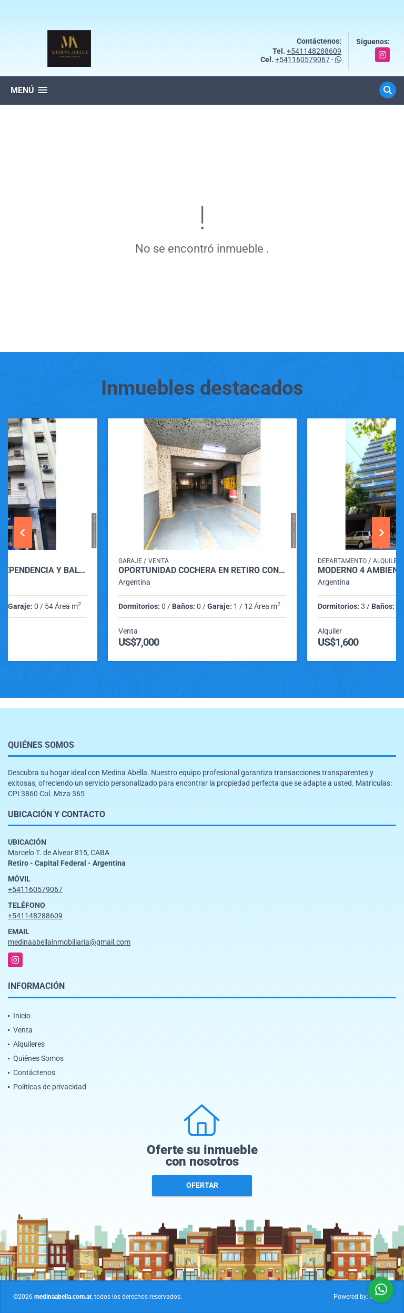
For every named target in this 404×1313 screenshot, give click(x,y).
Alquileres (29, 1044)
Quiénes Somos (38, 1058)
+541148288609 (314, 51)
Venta (23, 1030)
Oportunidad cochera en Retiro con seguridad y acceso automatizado (202, 570)
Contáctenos (34, 1072)
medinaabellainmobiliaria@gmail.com (69, 942)
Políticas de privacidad (49, 1087)
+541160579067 (302, 59)
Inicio (22, 1015)
